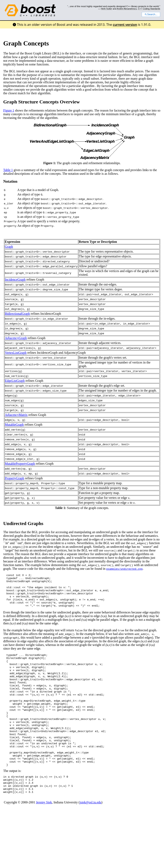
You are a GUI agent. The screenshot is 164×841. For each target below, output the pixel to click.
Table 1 (8, 170)
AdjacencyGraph (16, 338)
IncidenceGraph (15, 279)
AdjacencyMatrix (16, 415)
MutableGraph (14, 424)
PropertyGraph (14, 478)
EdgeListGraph (15, 380)
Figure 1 (8, 110)
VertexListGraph (16, 352)
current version (125, 24)
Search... (151, 14)
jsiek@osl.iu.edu (90, 835)
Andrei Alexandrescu (127, 9)
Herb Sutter (106, 9)
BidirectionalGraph (17, 313)
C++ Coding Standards (149, 9)
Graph (9, 246)
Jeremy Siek (44, 835)
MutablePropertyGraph (20, 463)
